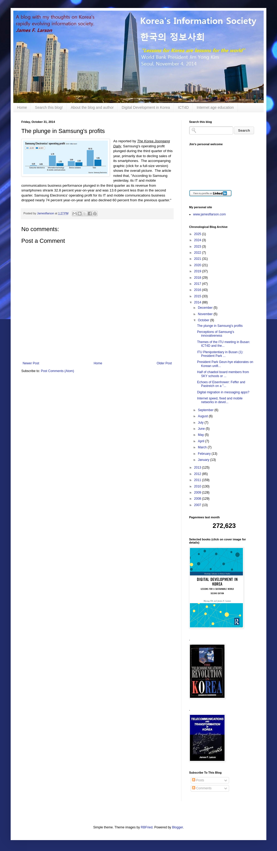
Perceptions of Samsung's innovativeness (215, 333)
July (201, 422)
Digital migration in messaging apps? (223, 392)
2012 (198, 474)
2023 (198, 246)
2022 (198, 253)
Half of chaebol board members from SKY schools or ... (223, 374)
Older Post (164, 363)
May (201, 435)
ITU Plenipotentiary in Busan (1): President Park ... (220, 354)
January (204, 460)
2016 (198, 290)
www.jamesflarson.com (209, 214)
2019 (198, 271)
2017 (198, 284)
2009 (198, 492)
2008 (198, 498)
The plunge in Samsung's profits (220, 326)
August (203, 416)
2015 (198, 296)
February (204, 454)
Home (22, 107)
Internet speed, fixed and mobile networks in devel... (220, 400)
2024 (198, 240)
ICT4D (183, 107)
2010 (198, 486)
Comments (201, 788)
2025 (198, 234)
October (204, 320)
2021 (198, 259)
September (206, 410)
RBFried (147, 827)
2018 (198, 278)
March (203, 447)
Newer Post (31, 363)
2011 (198, 480)
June (202, 429)
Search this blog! (49, 107)
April (201, 441)
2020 (198, 265)
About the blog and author (92, 107)
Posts (198, 780)
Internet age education (215, 107)
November (206, 314)
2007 (198, 505)
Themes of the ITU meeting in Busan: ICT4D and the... (223, 344)
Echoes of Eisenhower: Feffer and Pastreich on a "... (221, 384)
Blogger (177, 827)
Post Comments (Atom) (57, 371)
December (206, 308)
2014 (198, 302)
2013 (198, 467)
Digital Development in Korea (146, 107)
